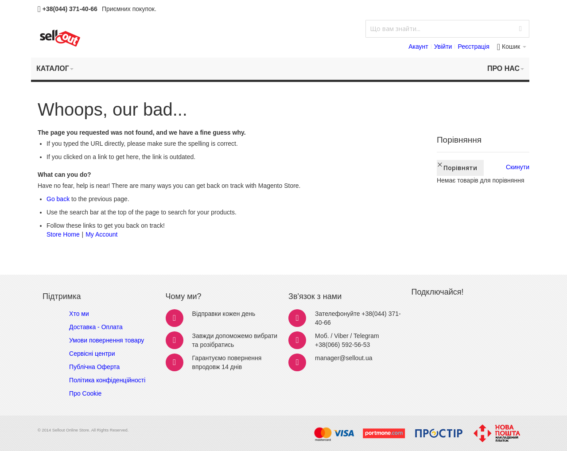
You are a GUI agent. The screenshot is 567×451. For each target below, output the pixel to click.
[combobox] (447, 29)
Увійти (443, 46)
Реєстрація (473, 46)
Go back (58, 198)
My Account (101, 234)
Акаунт (418, 46)
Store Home (63, 234)
